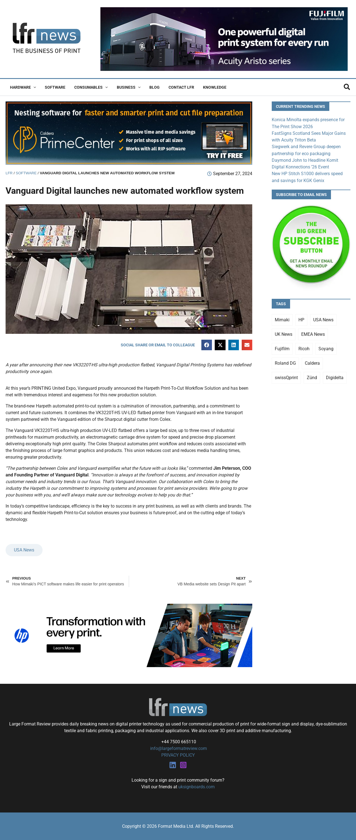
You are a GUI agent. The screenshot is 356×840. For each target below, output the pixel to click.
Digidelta (334, 376)
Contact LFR (175, 87)
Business (125, 87)
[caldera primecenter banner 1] (129, 132)
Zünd (312, 376)
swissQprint (286, 376)
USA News (24, 550)
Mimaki (282, 319)
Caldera (312, 362)
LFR (9, 173)
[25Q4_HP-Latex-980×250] (129, 635)
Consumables (88, 87)
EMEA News (313, 333)
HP (301, 319)
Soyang (325, 348)
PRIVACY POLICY (178, 755)
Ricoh (304, 348)
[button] (32, 87)
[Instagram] (183, 765)
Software (53, 87)
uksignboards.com (196, 786)
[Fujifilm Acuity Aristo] (224, 38)
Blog (149, 87)
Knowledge (207, 87)
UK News (283, 333)
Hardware (22, 87)
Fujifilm (282, 348)
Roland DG (285, 362)
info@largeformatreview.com (178, 748)
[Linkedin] (172, 765)
